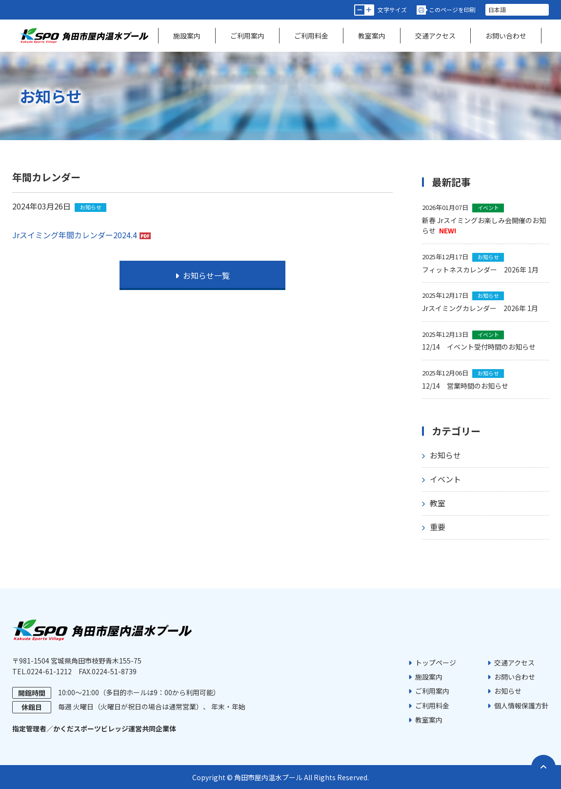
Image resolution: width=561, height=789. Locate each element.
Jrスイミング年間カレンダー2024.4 (74, 235)
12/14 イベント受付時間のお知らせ (479, 347)
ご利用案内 (247, 36)
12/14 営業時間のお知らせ (465, 386)
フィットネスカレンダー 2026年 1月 (480, 269)
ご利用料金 (311, 36)
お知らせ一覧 (202, 275)
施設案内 (186, 36)
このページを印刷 (452, 9)
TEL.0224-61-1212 (42, 671)
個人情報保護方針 (521, 705)
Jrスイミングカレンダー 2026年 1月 (480, 308)
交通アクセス (435, 36)
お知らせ (445, 455)
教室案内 (371, 36)
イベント (445, 479)
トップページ (435, 662)
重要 (437, 527)
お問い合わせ (505, 36)
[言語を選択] (517, 10)
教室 (437, 503)
